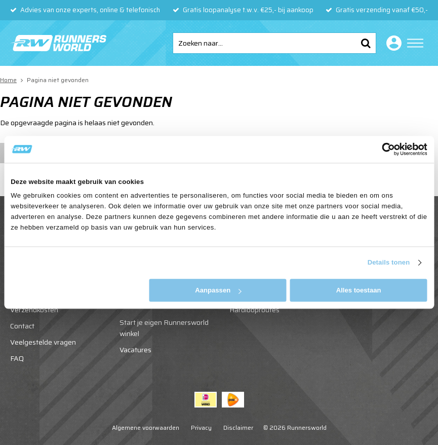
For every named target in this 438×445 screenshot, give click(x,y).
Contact (22, 325)
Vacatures (135, 349)
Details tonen (389, 263)
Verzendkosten (34, 309)
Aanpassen (218, 290)
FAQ (17, 358)
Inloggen (391, 43)
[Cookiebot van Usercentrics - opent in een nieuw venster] (383, 149)
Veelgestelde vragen (43, 342)
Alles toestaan (358, 290)
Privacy (201, 427)
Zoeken (365, 43)
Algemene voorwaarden (145, 427)
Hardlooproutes (254, 309)
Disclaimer (238, 427)
